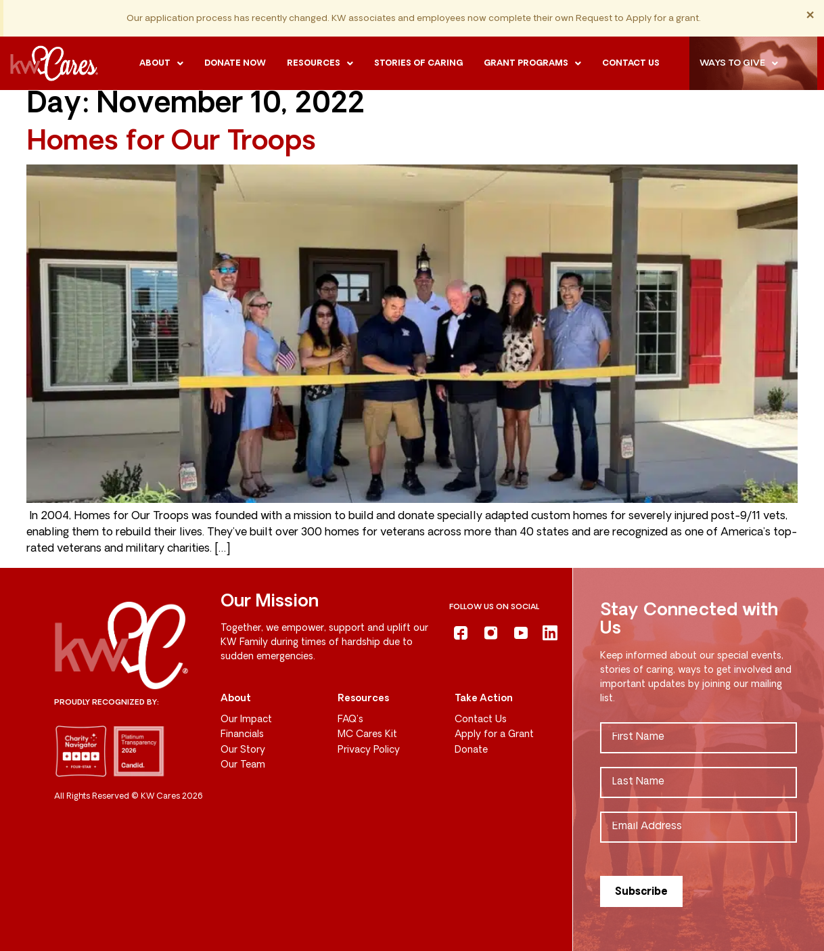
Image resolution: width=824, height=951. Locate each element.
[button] (161, 63)
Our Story (243, 750)
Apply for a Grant (494, 735)
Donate (471, 750)
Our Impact (246, 720)
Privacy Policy (369, 750)
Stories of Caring (418, 64)
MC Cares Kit (367, 735)
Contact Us (481, 720)
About (161, 63)
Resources (320, 63)
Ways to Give (739, 63)
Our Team (243, 765)
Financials (242, 735)
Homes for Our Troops (171, 142)
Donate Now (235, 64)
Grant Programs (532, 63)
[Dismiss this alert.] (810, 15)
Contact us (631, 64)
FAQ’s (350, 720)
